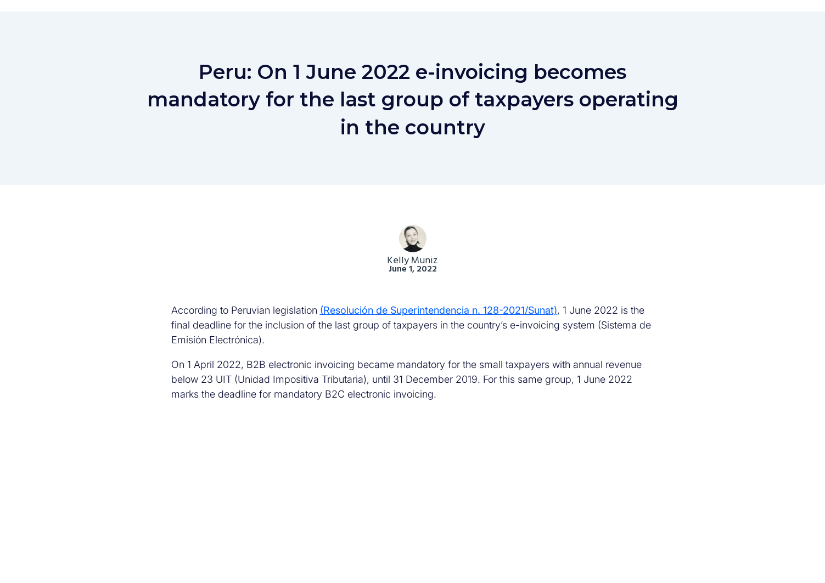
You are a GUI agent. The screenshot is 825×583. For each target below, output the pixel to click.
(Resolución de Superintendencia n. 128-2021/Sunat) (438, 310)
